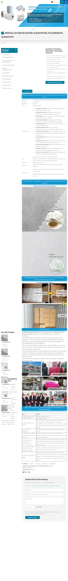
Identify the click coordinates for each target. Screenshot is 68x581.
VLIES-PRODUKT (6, 72)
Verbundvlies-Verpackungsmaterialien (34, 40)
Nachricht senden (32, 517)
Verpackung (37, 463)
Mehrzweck (45, 463)
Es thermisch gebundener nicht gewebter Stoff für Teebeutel (6, 117)
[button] (66, 15)
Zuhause (3, 40)
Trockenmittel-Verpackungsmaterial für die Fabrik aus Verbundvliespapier (6, 131)
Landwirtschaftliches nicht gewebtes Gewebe (8, 61)
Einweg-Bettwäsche (6, 79)
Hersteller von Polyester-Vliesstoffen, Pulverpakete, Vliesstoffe (46, 485)
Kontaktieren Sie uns (11, 537)
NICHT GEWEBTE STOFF (7, 57)
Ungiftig (31, 463)
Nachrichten (9, 540)
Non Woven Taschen (6, 82)
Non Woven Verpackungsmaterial (19, 40)
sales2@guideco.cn (44, 543)
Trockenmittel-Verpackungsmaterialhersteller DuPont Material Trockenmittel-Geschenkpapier (6, 145)
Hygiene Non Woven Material (8, 65)
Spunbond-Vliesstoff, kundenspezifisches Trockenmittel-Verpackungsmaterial (6, 173)
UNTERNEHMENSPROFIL (11, 534)
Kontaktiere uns (45, 531)
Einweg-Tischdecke (6, 85)
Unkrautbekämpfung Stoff (8, 75)
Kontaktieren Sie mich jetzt (55, 82)
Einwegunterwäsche (6, 88)
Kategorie (9, 40)
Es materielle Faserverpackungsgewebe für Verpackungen (6, 103)
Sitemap (7, 543)
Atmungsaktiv (53, 463)
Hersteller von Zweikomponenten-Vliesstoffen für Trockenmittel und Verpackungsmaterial (6, 159)
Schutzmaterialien (6, 54)
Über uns (8, 531)
